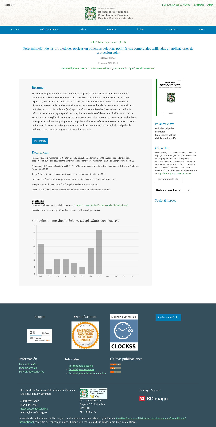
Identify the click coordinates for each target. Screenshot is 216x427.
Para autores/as (28, 362)
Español (10, 4)
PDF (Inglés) (40, 140)
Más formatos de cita (168, 179)
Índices (140, 29)
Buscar (202, 29)
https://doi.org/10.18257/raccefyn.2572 (174, 173)
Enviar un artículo (168, 311)
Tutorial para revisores (81, 363)
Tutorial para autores (81, 360)
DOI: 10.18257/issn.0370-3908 (176, 5)
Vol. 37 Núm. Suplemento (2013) (108, 42)
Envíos (110, 29)
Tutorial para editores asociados (87, 367)
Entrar (210, 5)
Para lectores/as (28, 358)
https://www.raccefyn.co (34, 402)
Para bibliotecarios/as (31, 365)
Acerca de (170, 29)
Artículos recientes (49, 29)
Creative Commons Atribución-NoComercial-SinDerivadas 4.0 (101, 205)
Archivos (15, 29)
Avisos (83, 29)
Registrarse (198, 5)
